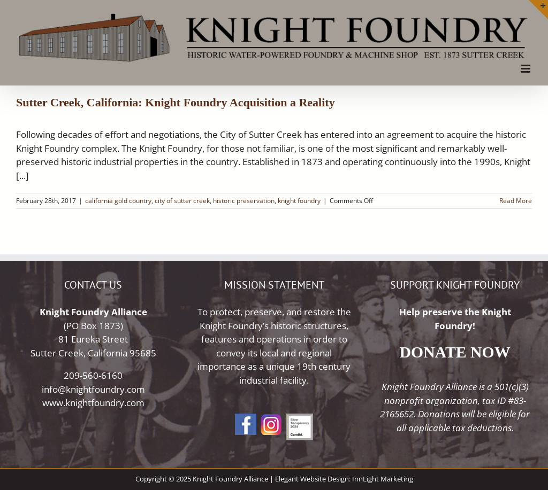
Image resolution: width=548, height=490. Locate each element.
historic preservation (244, 200)
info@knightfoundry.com (93, 389)
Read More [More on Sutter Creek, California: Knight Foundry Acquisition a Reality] (515, 200)
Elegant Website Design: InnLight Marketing (344, 479)
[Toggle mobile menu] (526, 68)
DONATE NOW (455, 352)
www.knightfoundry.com (93, 402)
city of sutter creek (182, 200)
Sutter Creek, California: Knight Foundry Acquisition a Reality (175, 102)
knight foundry (299, 200)
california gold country (118, 200)
